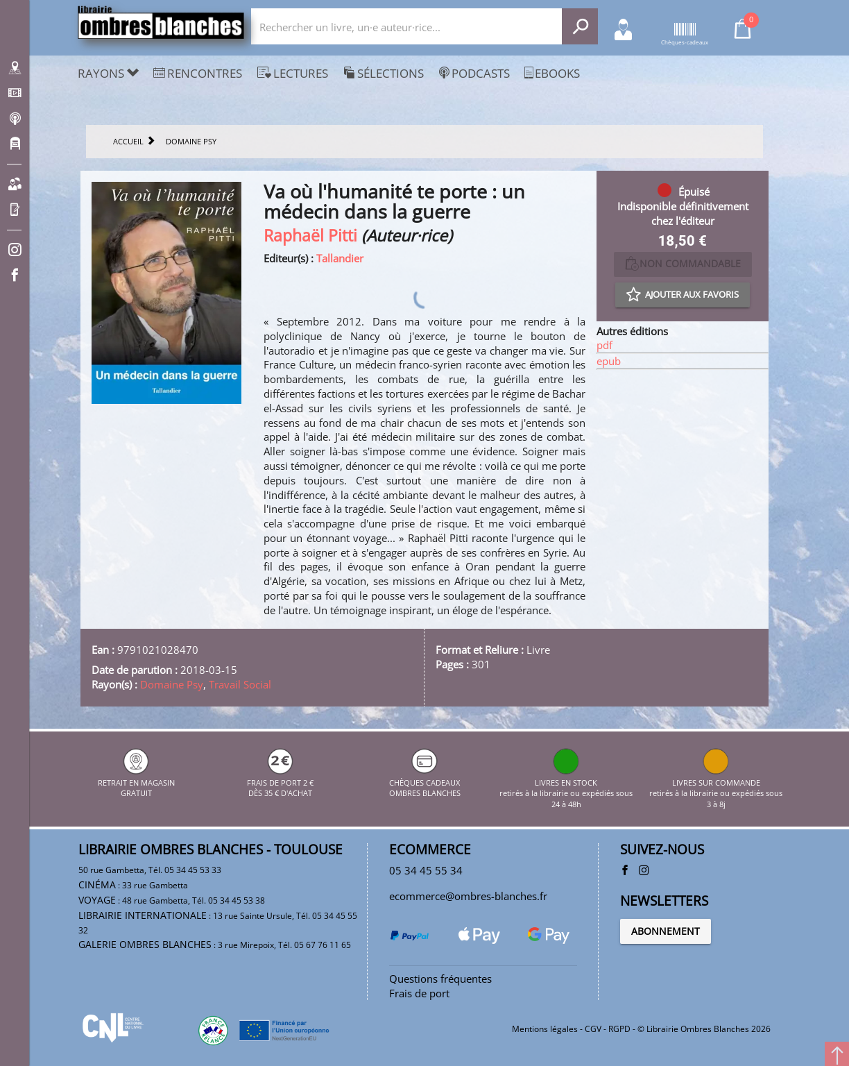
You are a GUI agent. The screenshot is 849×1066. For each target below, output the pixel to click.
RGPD (619, 1029)
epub (609, 361)
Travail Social (240, 684)
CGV (593, 1029)
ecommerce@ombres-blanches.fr (468, 896)
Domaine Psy (171, 684)
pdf (604, 345)
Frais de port (419, 993)
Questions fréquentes (440, 978)
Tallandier (339, 258)
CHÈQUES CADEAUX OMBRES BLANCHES (425, 782)
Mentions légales (545, 1029)
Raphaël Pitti (310, 235)
